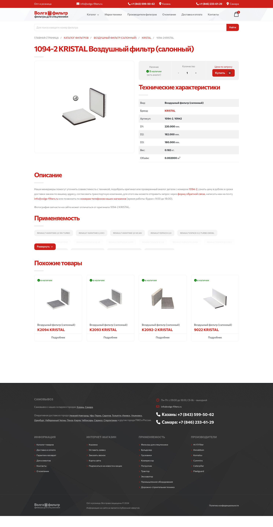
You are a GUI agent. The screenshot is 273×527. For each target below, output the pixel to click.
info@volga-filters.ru (89, 3)
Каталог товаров (46, 448)
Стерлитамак (114, 420)
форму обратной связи (191, 193)
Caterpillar (199, 469)
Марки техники (113, 14)
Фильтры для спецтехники (155, 448)
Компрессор (148, 464)
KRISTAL (170, 110)
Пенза (71, 420)
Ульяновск (140, 415)
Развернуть (45, 246)
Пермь (99, 415)
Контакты (213, 14)
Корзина (93, 448)
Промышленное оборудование (158, 485)
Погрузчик (147, 469)
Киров (79, 420)
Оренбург (39, 420)
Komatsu (198, 458)
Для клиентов (44, 464)
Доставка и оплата (192, 14)
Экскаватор (147, 480)
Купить (223, 73)
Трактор (145, 474)
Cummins (198, 464)
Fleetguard (199, 474)
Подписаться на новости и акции (106, 469)
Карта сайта (95, 464)
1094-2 (193, 189)
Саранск (101, 420)
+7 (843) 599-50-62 (197, 414)
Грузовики (146, 458)
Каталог (91, 14)
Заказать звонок (98, 458)
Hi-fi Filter (198, 448)
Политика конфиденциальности (223, 509)
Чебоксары (90, 420)
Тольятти (119, 415)
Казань (165, 3)
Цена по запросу (223, 66)
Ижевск (129, 415)
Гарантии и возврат (47, 458)
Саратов (108, 415)
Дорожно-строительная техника (158, 490)
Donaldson (199, 453)
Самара (233, 3)
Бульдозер (147, 453)
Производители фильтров (142, 14)
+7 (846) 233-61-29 (197, 422)
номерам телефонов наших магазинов (103, 198)
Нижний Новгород (79, 415)
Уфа (93, 415)
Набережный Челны (56, 420)
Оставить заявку (98, 453)
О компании (169, 14)
